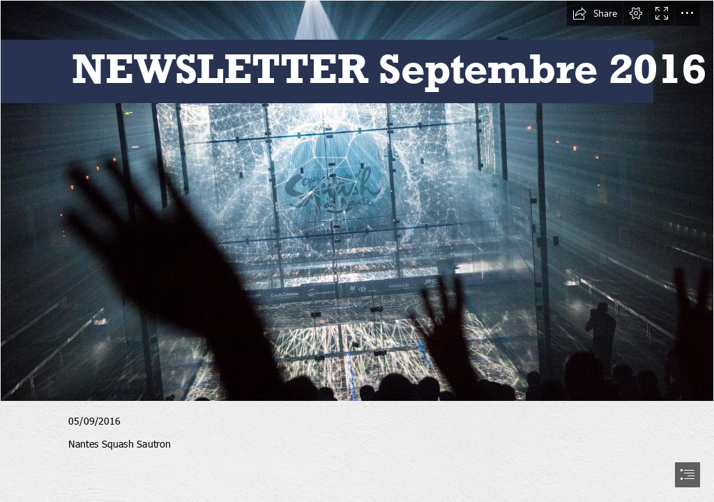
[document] (357, 251)
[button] (595, 13)
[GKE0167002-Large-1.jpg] (357, 201)
